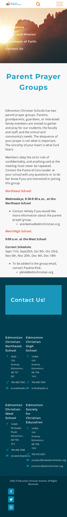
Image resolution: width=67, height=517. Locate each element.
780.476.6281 (36, 454)
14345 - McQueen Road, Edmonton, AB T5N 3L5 (16, 433)
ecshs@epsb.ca (36, 388)
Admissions (14, 27)
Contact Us (14, 48)
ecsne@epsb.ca (16, 388)
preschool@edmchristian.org (36, 466)
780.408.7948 (16, 449)
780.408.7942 (16, 382)
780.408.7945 (36, 382)
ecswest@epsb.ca (16, 455)
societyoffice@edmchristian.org (36, 460)
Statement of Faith (20, 41)
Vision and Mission (20, 34)
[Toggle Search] (38, 3)
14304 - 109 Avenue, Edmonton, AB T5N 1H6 (36, 366)
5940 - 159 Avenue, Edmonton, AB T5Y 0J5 (16, 366)
